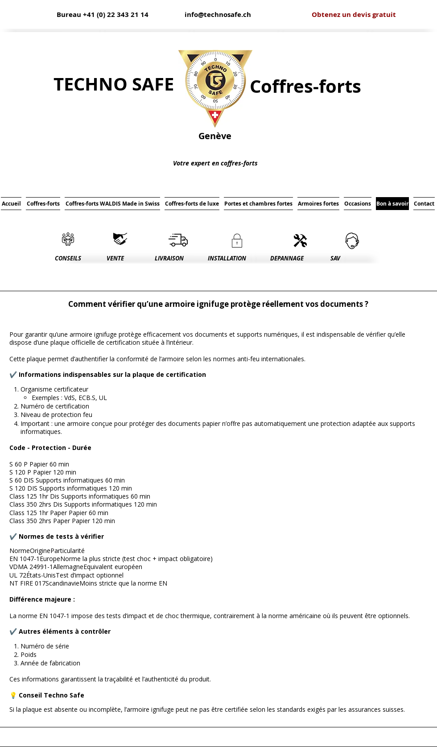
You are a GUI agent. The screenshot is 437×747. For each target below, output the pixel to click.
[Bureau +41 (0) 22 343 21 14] (102, 15)
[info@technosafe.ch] (218, 15)
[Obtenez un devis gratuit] (354, 15)
